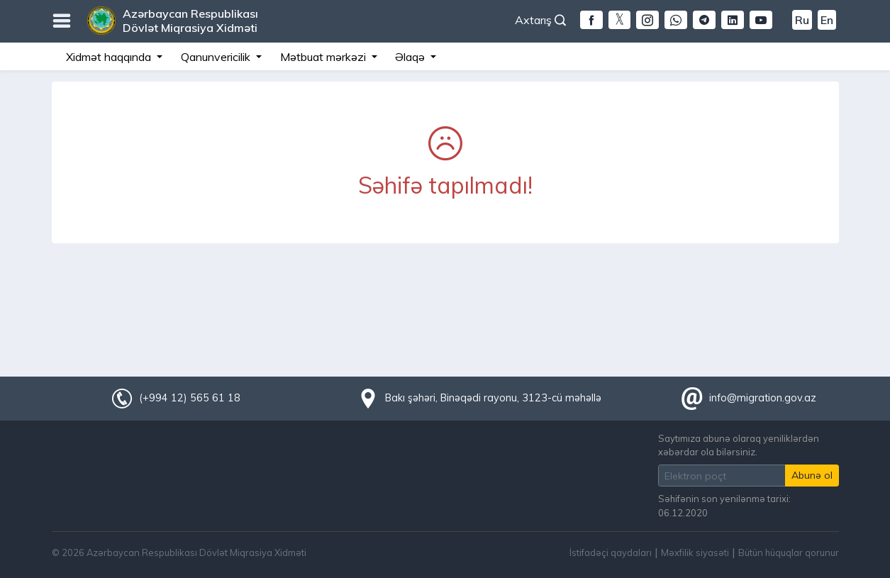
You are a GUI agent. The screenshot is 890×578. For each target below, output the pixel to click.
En (827, 20)
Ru (802, 20)
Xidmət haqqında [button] (110, 57)
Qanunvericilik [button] (217, 57)
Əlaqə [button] (411, 57)
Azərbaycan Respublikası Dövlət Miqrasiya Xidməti (190, 20)
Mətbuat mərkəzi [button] (324, 57)
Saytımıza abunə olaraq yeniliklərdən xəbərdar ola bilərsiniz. (738, 445)
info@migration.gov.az (762, 397)
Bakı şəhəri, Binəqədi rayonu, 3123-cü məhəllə (493, 397)
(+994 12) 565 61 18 (189, 397)
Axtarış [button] (540, 20)
